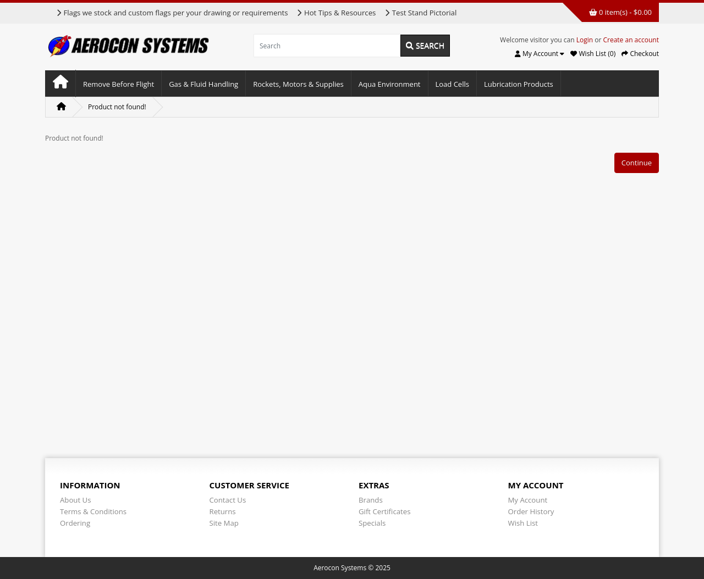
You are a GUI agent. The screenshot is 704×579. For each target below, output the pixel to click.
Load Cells (452, 84)
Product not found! (117, 107)
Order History (531, 511)
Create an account (631, 39)
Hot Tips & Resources (336, 13)
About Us (75, 500)
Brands (371, 500)
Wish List (523, 523)
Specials (372, 523)
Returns (223, 511)
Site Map (224, 523)
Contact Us (228, 500)
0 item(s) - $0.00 (620, 12)
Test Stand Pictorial (420, 13)
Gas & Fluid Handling (203, 84)
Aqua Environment (390, 84)
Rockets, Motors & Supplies (298, 84)
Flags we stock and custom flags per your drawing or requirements (172, 13)
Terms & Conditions (93, 511)
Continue (637, 163)
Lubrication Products (518, 84)
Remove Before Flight (118, 84)
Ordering (75, 523)
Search (425, 45)
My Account (528, 500)
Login (584, 39)
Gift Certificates (384, 511)
